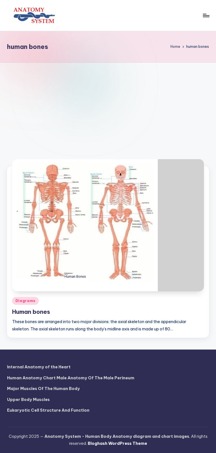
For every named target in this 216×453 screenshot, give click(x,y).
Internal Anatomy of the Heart (39, 366)
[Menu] (206, 15)
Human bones (31, 311)
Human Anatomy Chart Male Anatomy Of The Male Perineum (70, 377)
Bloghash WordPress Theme (117, 443)
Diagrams (25, 301)
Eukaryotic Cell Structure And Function (48, 410)
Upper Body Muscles (28, 399)
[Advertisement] (108, 105)
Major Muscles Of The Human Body (43, 388)
